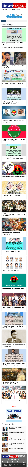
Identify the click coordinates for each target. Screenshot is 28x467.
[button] (2, 1)
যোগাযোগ (19, 464)
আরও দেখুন (14, 406)
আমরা (15, 464)
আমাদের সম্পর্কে (10, 465)
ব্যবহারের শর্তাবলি (5, 465)
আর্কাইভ (24, 464)
